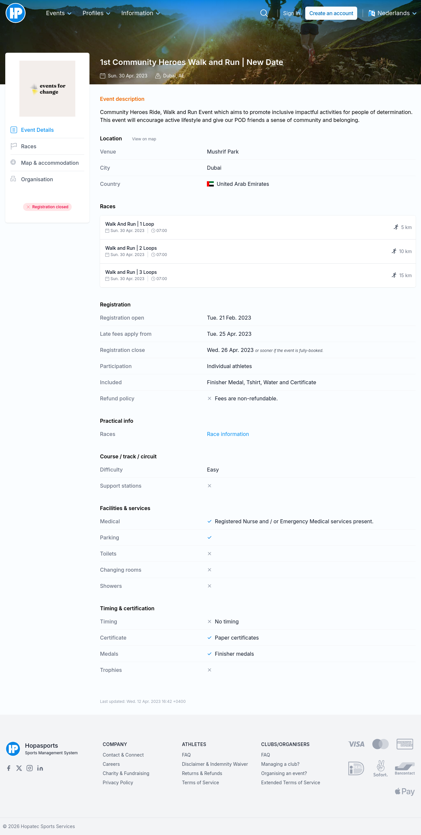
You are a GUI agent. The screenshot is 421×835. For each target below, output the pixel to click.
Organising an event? (284, 773)
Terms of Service (200, 782)
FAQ (186, 755)
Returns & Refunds (202, 773)
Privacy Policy (118, 782)
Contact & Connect (123, 755)
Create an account (331, 13)
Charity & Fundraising (126, 773)
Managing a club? (280, 764)
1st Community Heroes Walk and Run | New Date (191, 62)
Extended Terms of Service (290, 782)
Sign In (291, 13)
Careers (111, 764)
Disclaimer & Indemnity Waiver (215, 764)
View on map (144, 138)
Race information (228, 434)
